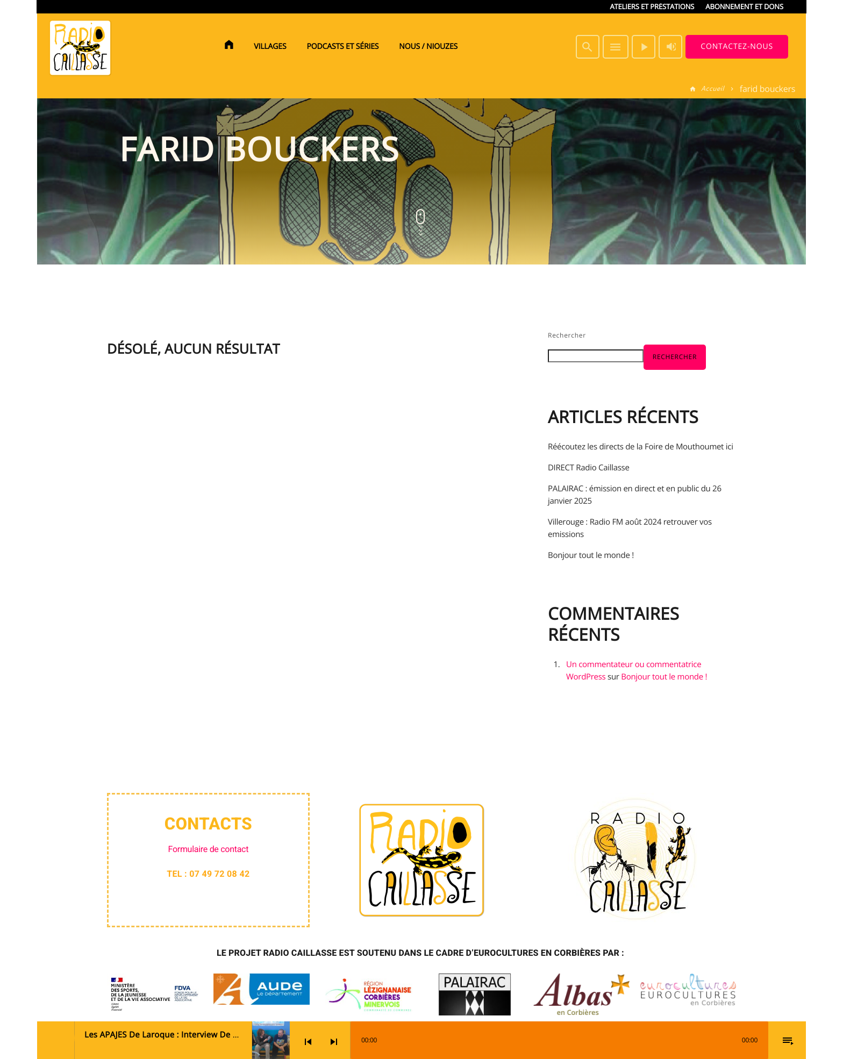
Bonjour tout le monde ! (591, 555)
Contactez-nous (737, 46)
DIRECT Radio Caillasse (589, 467)
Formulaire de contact (208, 849)
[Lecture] (643, 47)
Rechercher (567, 335)
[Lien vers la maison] (80, 46)
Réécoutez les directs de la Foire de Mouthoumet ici (640, 446)
